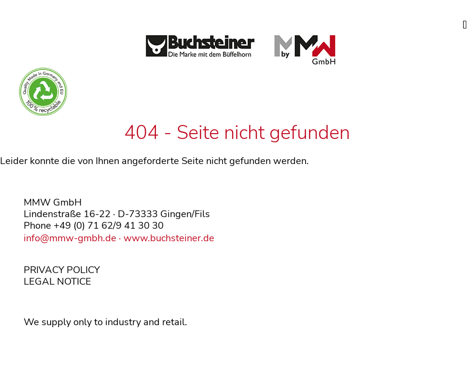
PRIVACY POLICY (62, 269)
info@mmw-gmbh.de (70, 238)
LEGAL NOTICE (57, 281)
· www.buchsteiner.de (165, 238)
